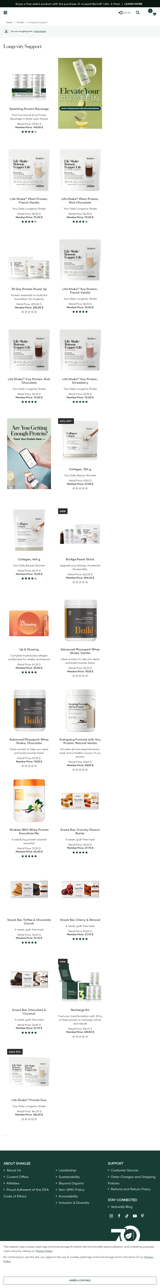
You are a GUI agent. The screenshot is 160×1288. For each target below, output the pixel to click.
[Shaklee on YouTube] (134, 1216)
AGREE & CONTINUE (80, 1280)
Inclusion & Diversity (74, 1202)
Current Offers (18, 1177)
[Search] (137, 12)
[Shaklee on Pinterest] (142, 1216)
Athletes (13, 1183)
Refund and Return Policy (131, 1189)
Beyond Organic (71, 1183)
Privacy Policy (44, 1250)
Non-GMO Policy (71, 1189)
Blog (122, 1207)
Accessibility (68, 1196)
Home (9, 22)
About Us (14, 1170)
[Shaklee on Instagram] (111, 1216)
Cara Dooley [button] (40, 31)
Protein (20, 22)
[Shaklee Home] (21, 12)
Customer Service (124, 1170)
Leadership (67, 1170)
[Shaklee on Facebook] (119, 1216)
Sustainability (69, 1177)
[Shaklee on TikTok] (126, 1214)
